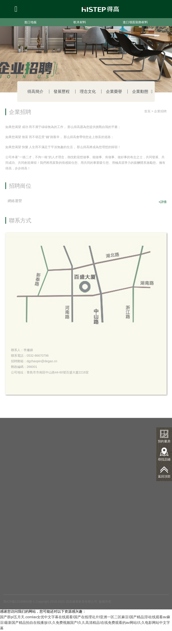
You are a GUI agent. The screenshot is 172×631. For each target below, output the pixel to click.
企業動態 (140, 91)
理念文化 (88, 91)
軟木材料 (79, 22)
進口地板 (30, 22)
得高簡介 (35, 91)
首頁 (147, 111)
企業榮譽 (114, 91)
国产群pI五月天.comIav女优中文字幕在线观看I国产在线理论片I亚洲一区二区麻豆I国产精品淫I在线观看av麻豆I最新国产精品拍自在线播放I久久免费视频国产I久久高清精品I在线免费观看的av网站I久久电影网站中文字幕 (85, 622)
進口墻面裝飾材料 (135, 22)
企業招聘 (160, 111)
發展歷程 (62, 91)
